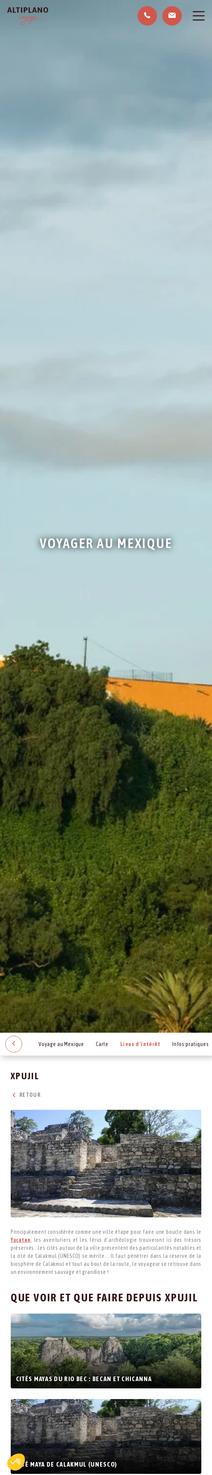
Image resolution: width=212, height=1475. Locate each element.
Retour (25, 1095)
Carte (102, 1044)
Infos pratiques (190, 1044)
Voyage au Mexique (61, 1044)
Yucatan (21, 1240)
